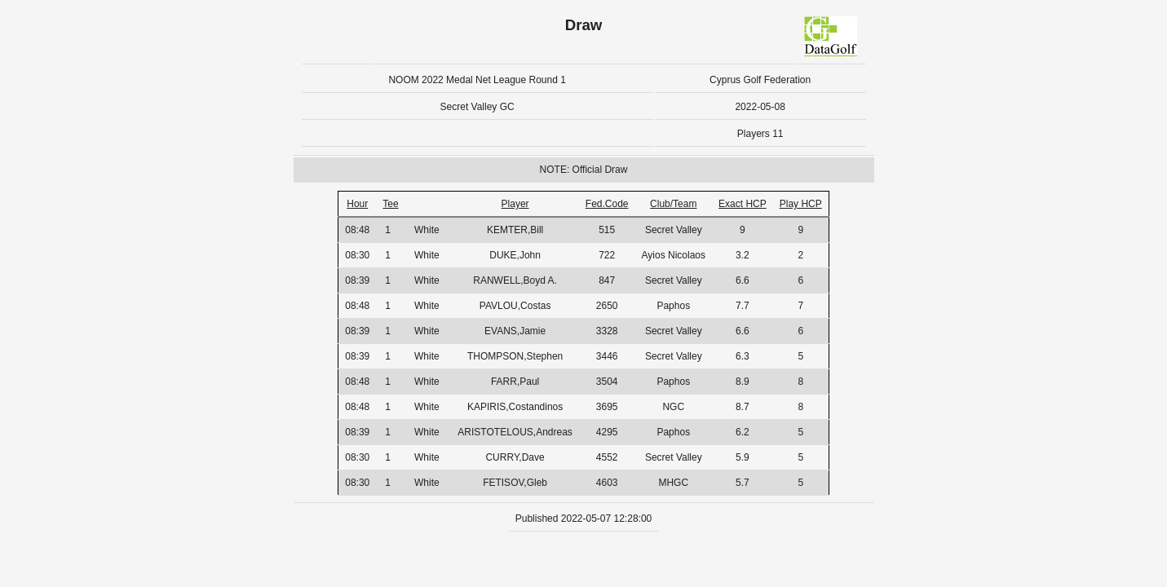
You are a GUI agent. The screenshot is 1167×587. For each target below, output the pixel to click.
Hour (357, 204)
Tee (390, 204)
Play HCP (801, 204)
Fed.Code (607, 204)
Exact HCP (742, 204)
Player (515, 204)
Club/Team (673, 204)
